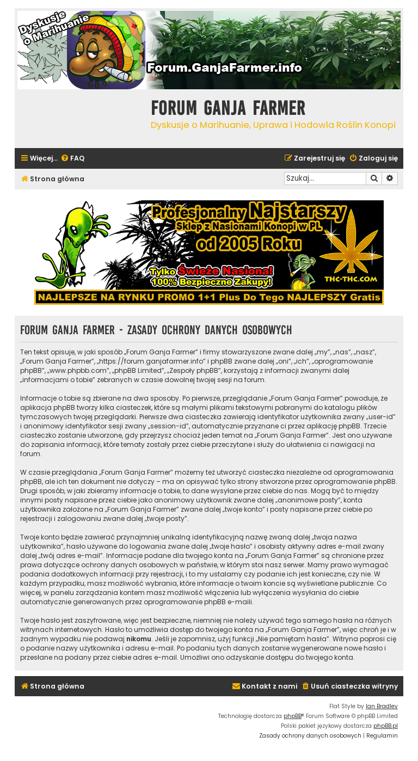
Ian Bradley (382, 706)
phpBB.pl (385, 726)
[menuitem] (72, 158)
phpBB (293, 716)
